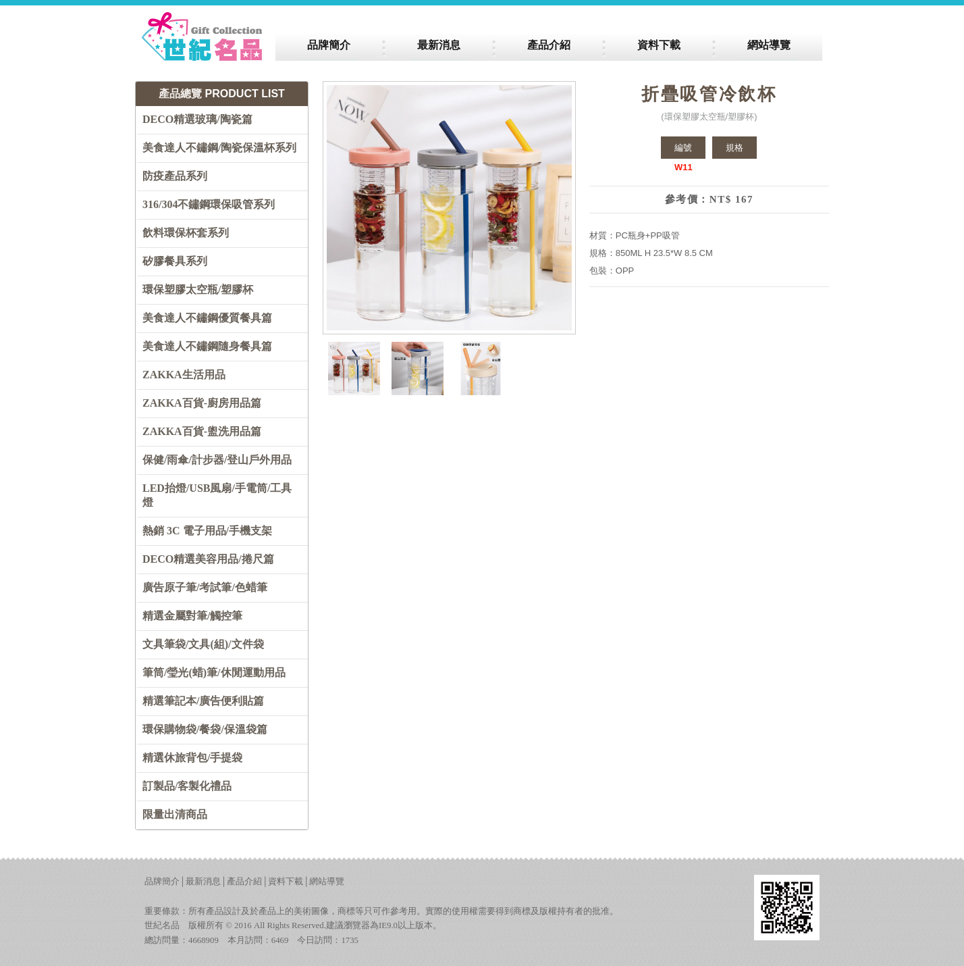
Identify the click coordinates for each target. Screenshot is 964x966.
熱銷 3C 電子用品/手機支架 (207, 530)
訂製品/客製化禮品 (187, 786)
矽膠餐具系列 (174, 261)
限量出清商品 (174, 814)
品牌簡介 (162, 881)
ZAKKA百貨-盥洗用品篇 (201, 431)
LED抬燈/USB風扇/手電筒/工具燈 (217, 495)
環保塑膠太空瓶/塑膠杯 (197, 289)
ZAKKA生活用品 (183, 374)
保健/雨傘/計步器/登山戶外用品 (217, 459)
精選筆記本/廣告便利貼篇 (203, 701)
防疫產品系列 (174, 176)
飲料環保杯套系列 (185, 232)
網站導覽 (326, 881)
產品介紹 (244, 881)
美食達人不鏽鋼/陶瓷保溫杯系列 (219, 147)
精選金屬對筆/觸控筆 (192, 615)
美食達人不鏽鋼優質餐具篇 (207, 318)
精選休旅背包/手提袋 (192, 757)
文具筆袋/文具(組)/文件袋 (203, 644)
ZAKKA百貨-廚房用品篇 (201, 403)
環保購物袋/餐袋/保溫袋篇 (204, 729)
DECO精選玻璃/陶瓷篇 (197, 119)
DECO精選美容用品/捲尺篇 (208, 559)
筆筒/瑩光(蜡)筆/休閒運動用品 (214, 672)
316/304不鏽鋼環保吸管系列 (208, 204)
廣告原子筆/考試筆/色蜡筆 (204, 587)
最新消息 (203, 881)
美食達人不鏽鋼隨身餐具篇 (207, 346)
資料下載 (285, 881)
